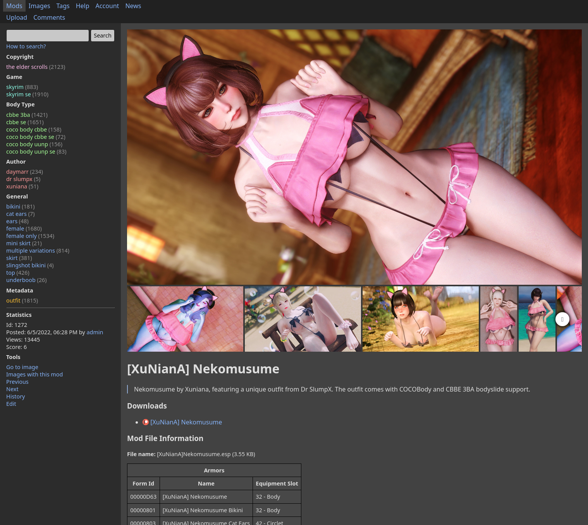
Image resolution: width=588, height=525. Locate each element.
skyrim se (27, 94)
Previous (17, 381)
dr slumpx (23, 179)
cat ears (20, 213)
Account (107, 6)
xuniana (22, 186)
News (133, 6)
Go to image (22, 367)
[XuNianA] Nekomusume (182, 422)
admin (94, 332)
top (17, 272)
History (15, 396)
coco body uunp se (36, 151)
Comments (49, 17)
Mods (14, 6)
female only (30, 235)
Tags (63, 6)
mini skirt (24, 243)
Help (82, 6)
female (24, 228)
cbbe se (25, 122)
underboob (26, 280)
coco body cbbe (33, 129)
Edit (11, 403)
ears (17, 221)
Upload (16, 17)
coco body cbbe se (35, 136)
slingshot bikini (30, 265)
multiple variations (37, 250)
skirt (19, 258)
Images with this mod (34, 374)
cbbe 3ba (27, 114)
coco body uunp (34, 144)
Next (12, 389)
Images (39, 6)
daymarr (24, 171)
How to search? (26, 46)
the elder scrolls (35, 66)
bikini (20, 206)
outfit (22, 300)
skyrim (22, 87)
